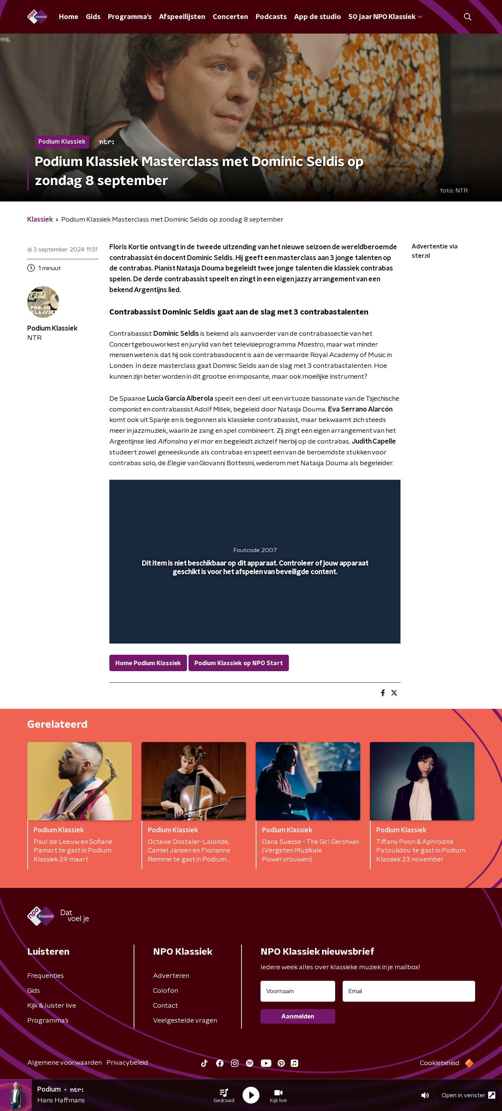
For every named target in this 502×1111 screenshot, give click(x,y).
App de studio (317, 17)
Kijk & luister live (51, 1005)
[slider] (254, 607)
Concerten (230, 17)
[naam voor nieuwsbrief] (298, 991)
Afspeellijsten (182, 17)
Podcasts (271, 17)
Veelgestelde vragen (185, 1020)
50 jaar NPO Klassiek (385, 17)
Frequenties (45, 976)
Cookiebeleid (439, 1063)
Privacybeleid (127, 1063)
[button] (224, 1095)
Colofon (165, 991)
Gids (93, 17)
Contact (165, 1005)
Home (68, 17)
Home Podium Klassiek (148, 663)
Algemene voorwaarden (64, 1063)
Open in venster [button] (468, 1095)
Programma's (130, 17)
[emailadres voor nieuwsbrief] (409, 991)
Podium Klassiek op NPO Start (238, 663)
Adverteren (171, 976)
